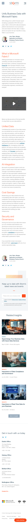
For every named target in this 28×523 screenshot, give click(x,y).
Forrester (12, 151)
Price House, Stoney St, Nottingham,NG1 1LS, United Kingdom (10, 485)
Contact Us (5, 491)
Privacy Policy (4, 518)
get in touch (14, 243)
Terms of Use (15, 299)
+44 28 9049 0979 (6, 477)
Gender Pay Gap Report (11, 516)
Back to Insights (14, 416)
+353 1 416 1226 (6, 450)
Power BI (4, 65)
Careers (3, 516)
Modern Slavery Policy (13, 518)
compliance (11, 232)
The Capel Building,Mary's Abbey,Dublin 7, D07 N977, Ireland (8, 446)
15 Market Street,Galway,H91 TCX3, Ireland (6, 459)
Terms (19, 516)
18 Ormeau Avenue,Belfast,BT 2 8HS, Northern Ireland (8, 473)
